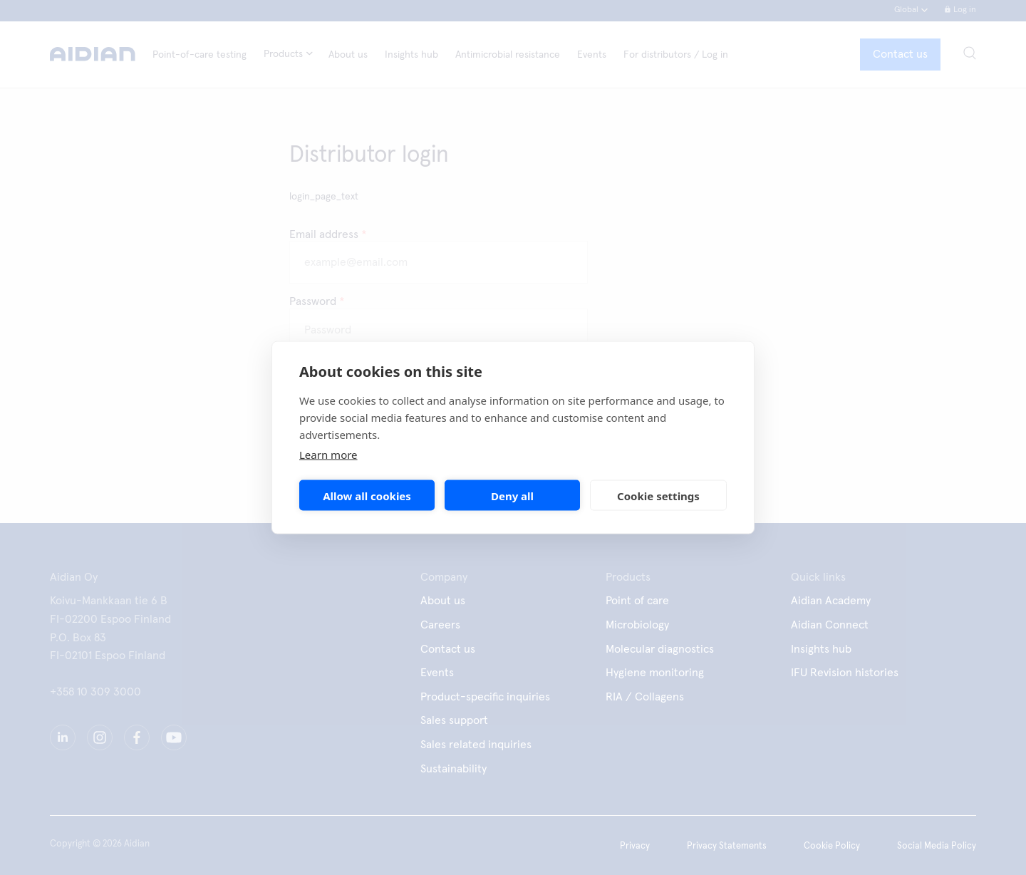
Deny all (512, 495)
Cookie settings (658, 495)
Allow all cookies (367, 495)
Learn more (328, 454)
